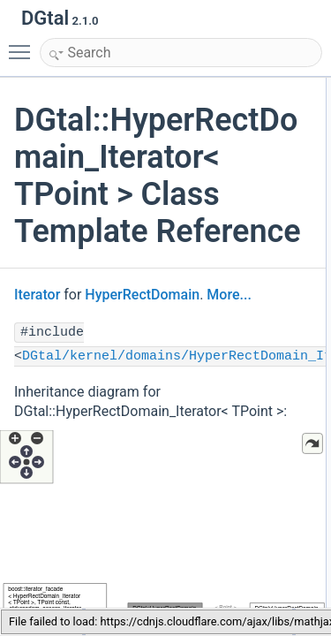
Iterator (37, 294)
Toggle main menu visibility (24, 44)
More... (229, 294)
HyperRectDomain (142, 294)
